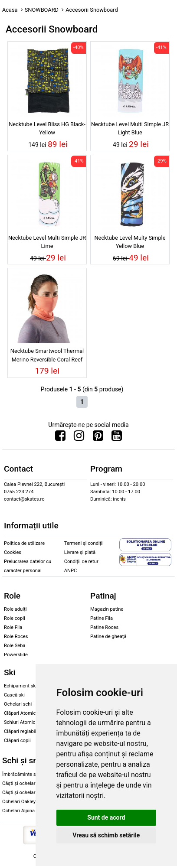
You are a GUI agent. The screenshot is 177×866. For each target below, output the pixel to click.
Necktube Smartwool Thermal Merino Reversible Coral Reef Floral (47, 356)
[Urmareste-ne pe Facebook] (60, 437)
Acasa (10, 10)
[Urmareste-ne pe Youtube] (116, 437)
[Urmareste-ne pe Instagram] (79, 437)
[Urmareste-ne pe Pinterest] (98, 437)
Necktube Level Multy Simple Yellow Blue (129, 241)
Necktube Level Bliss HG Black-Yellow (47, 128)
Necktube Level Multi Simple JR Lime (47, 241)
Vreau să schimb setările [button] (106, 835)
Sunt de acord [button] (106, 817)
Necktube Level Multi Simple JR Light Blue (130, 128)
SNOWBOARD (42, 10)
